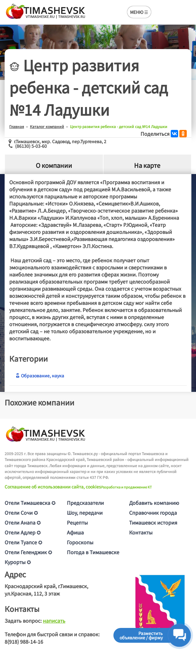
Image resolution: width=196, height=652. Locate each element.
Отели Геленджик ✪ (28, 552)
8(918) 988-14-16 (24, 641)
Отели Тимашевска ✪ (30, 503)
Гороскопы (80, 542)
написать (54, 620)
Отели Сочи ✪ (21, 512)
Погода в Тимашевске (93, 552)
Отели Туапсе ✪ (23, 542)
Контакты (141, 532)
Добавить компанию (154, 503)
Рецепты (77, 522)
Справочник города (153, 512)
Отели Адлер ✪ (23, 532)
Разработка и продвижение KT (126, 486)
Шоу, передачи (85, 512)
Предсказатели (85, 503)
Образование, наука (39, 375)
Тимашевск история (153, 522)
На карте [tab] (147, 165)
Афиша (75, 532)
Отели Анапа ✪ (23, 522)
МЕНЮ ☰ (139, 12)
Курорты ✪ (18, 562)
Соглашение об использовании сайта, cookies (53, 487)
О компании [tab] (54, 165)
